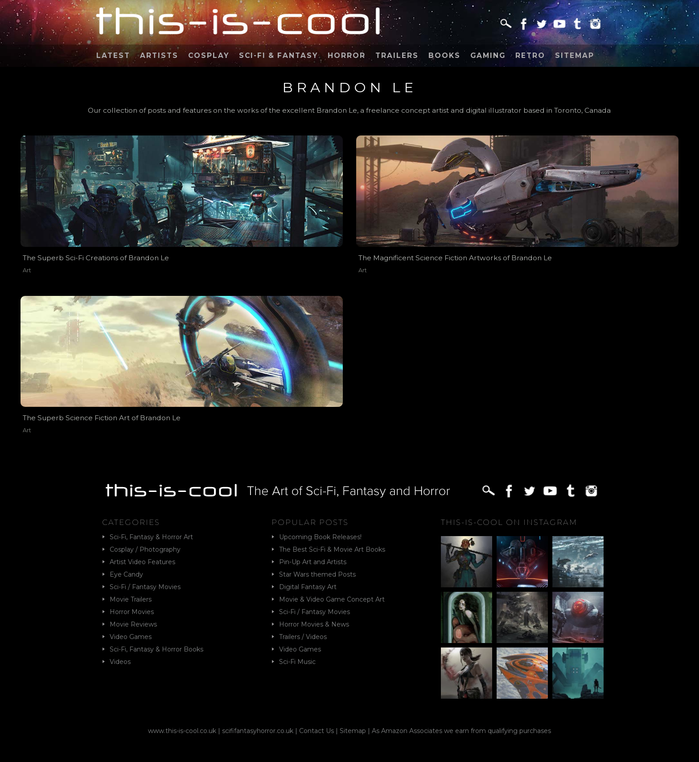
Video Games (131, 637)
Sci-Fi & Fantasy (278, 55)
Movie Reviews (133, 624)
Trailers (397, 55)
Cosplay (208, 55)
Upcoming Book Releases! (320, 537)
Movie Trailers (131, 599)
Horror (347, 55)
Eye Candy (126, 574)
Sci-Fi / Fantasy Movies (145, 587)
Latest (113, 55)
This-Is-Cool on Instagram (509, 522)
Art (27, 270)
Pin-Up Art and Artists (312, 562)
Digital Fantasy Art (308, 587)
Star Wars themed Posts (317, 574)
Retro (530, 55)
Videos (120, 662)
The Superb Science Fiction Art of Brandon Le (102, 418)
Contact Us (316, 731)
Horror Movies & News (314, 624)
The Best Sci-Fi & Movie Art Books (332, 549)
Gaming (488, 55)
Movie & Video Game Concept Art (332, 599)
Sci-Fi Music (297, 662)
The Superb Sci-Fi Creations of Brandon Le (96, 258)
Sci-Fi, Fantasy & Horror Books (156, 649)
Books (444, 55)
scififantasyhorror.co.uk (257, 731)
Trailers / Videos (303, 637)
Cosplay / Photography (145, 549)
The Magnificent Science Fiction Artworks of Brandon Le (455, 258)
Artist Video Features (142, 562)
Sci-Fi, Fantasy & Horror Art (151, 537)
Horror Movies (132, 612)
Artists (159, 55)
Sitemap (574, 55)
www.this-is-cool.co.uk (182, 731)
